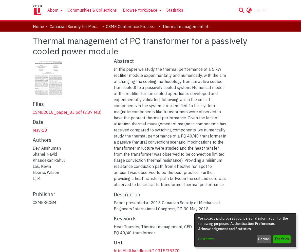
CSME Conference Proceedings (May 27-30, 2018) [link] (131, 26)
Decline (264, 239)
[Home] (37, 10)
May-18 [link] (40, 130)
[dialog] (245, 230)
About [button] (53, 10)
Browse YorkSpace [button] (140, 10)
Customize (206, 239)
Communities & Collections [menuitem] (92, 10)
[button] (241, 10)
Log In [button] (260, 10)
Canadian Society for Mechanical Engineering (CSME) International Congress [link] (75, 26)
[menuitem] (54, 10)
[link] (67, 112)
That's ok (281, 239)
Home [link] (38, 26)
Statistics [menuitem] (174, 10)
